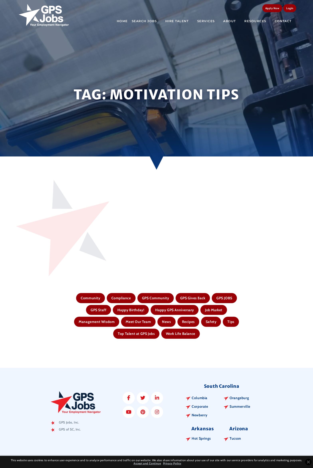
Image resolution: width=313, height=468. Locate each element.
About (231, 21)
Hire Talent (179, 21)
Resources (257, 21)
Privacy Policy (172, 463)
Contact (285, 21)
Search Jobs (146, 21)
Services (208, 21)
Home (122, 21)
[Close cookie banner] (308, 462)
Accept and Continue (147, 463)
